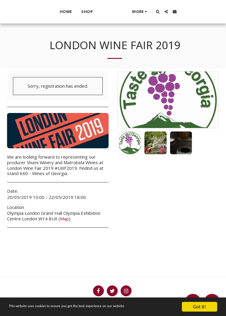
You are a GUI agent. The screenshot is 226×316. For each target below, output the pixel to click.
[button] (169, 12)
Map (64, 219)
